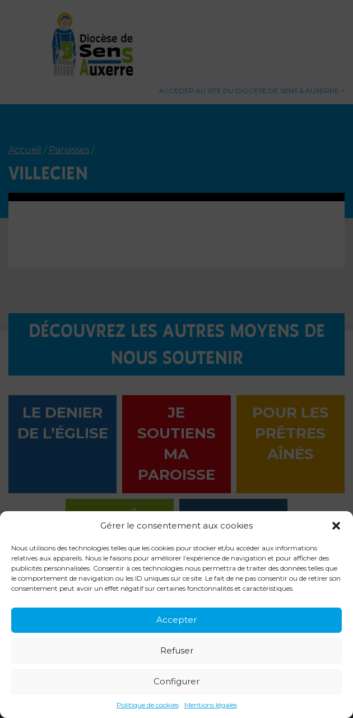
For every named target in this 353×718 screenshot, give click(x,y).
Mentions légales (210, 705)
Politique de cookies (148, 705)
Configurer (176, 681)
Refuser (176, 650)
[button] (336, 525)
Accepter (176, 619)
